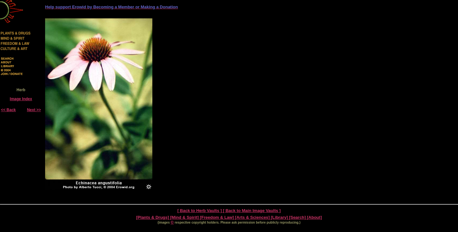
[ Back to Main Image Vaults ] (252, 210)
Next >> (34, 110)
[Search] (298, 217)
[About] (314, 217)
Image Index (21, 99)
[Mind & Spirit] (185, 217)
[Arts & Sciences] (253, 217)
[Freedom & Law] (217, 217)
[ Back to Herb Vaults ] (200, 210)
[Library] (280, 217)
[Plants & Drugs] (153, 217)
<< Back (8, 110)
